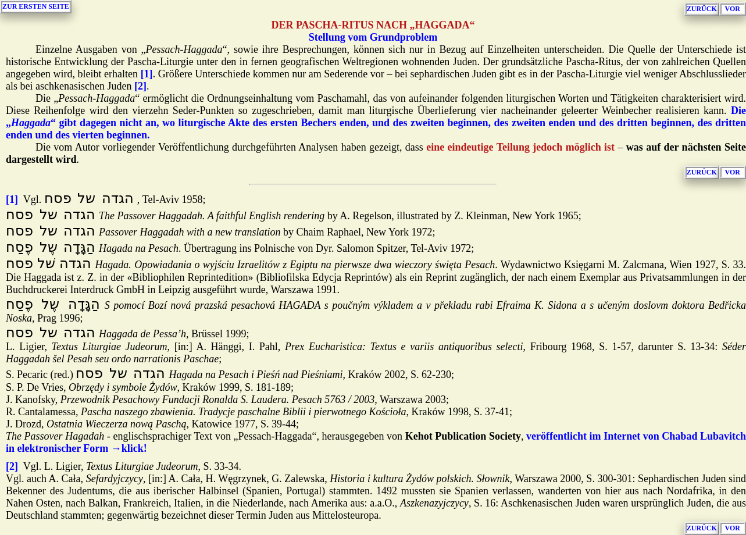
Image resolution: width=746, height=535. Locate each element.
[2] (140, 86)
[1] (147, 74)
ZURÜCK (702, 9)
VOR (733, 9)
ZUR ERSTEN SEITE (35, 6)
